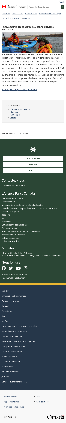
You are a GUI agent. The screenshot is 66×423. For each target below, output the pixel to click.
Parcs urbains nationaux (13, 234)
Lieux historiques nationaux (15, 224)
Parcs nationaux (31, 14)
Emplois (5, 291)
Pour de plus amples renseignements (19, 89)
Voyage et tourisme (10, 301)
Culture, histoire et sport (12, 336)
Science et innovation (11, 361)
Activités (26, 18)
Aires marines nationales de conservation (21, 231)
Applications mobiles (13, 402)
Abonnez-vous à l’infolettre (14, 274)
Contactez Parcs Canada (13, 185)
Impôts (5, 321)
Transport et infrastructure (13, 346)
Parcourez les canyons (20, 109)
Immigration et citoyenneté (14, 296)
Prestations (7, 311)
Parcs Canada (17, 14)
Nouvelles (6, 221)
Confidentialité (42, 402)
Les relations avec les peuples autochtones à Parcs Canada (30, 208)
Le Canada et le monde (12, 351)
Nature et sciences (10, 238)
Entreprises (6, 306)
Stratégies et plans (10, 211)
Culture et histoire (10, 241)
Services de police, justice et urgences (18, 341)
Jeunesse (5, 376)
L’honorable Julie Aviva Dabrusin (31, 254)
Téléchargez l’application (13, 277)
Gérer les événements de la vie (15, 382)
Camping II (15, 115)
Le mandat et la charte (12, 198)
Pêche (13, 117)
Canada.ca (6, 14)
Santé (4, 316)
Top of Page (9, 417)
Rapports (6, 214)
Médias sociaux (10, 396)
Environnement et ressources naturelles (19, 326)
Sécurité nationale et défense (14, 331)
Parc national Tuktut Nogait (50, 14)
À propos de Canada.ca (14, 407)
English (61, 2)
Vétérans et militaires (11, 371)
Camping (14, 112)
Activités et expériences (12, 18)
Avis (3, 218)
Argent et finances (10, 356)
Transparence (8, 201)
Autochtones (7, 366)
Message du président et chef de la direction (23, 205)
